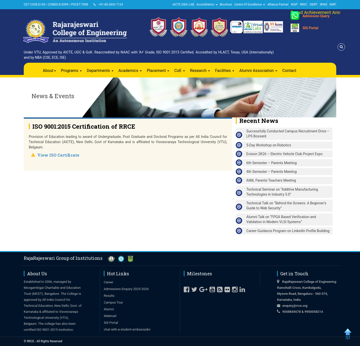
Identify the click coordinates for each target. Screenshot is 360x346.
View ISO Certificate (58, 155)
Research (200, 70)
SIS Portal (310, 28)
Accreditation (207, 4)
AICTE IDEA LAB (183, 4)
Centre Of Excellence (249, 4)
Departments (100, 70)
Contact (289, 70)
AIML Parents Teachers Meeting (271, 180)
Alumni (109, 309)
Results (109, 296)
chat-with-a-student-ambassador (127, 329)
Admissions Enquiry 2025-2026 (126, 289)
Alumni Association (258, 70)
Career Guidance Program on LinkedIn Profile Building (287, 231)
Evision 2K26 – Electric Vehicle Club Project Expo (284, 154)
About (49, 70)
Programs (71, 70)
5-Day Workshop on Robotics (268, 145)
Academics (130, 70)
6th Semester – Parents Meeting (271, 163)
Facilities (224, 70)
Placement (158, 70)
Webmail (110, 316)
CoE (179, 70)
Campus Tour (113, 302)
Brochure (226, 4)
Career (108, 282)
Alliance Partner (277, 4)
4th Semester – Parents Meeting (271, 172)
